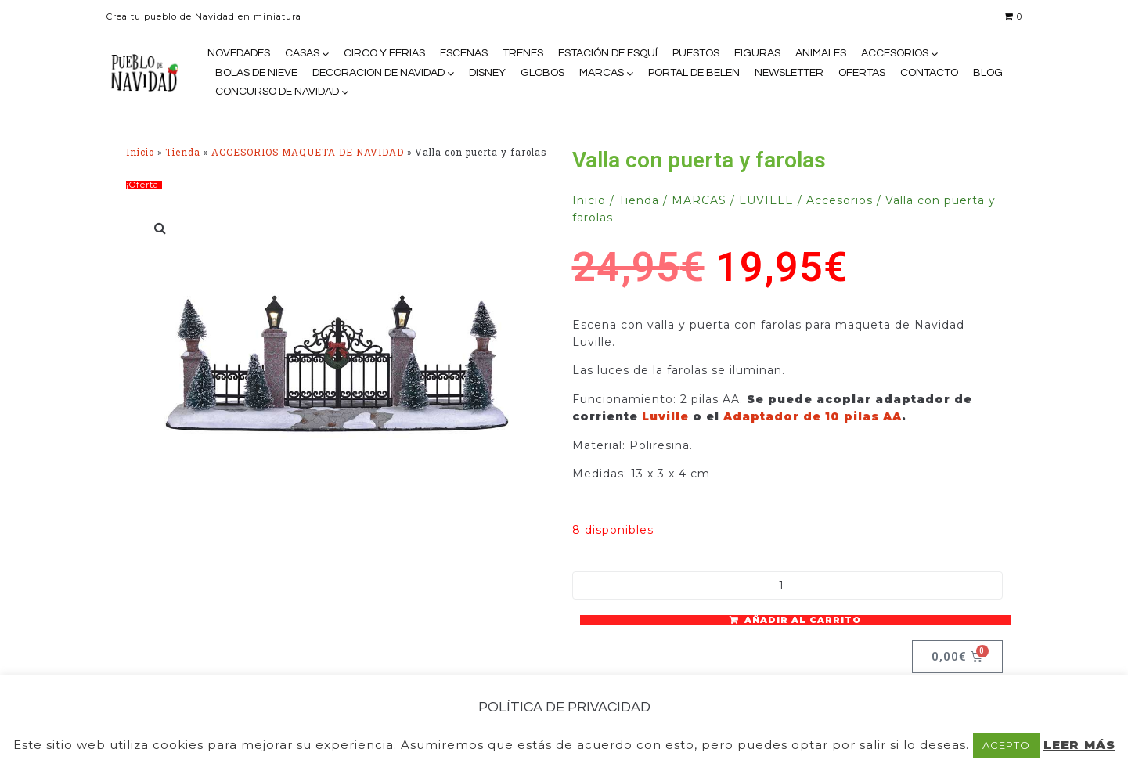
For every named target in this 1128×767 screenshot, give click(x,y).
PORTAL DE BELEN (694, 72)
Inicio (140, 152)
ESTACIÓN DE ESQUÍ (608, 53)
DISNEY (487, 72)
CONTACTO (929, 72)
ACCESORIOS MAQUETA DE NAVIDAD (307, 152)
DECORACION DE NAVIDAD (378, 72)
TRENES (523, 53)
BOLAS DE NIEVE (256, 72)
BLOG (988, 72)
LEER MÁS (1079, 744)
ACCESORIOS (894, 53)
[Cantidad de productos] (787, 585)
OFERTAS (861, 72)
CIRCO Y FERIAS (384, 53)
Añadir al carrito (802, 620)
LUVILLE (766, 200)
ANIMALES (820, 53)
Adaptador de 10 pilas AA (812, 416)
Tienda (182, 152)
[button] (161, 227)
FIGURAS (757, 53)
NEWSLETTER (789, 72)
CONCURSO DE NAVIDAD (277, 91)
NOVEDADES (238, 53)
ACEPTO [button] (1006, 745)
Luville (667, 416)
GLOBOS (542, 72)
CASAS (302, 53)
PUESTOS (695, 53)
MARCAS (601, 72)
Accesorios (839, 200)
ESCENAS (464, 53)
